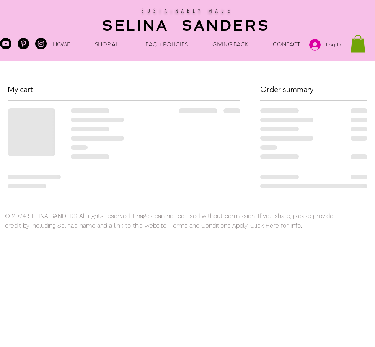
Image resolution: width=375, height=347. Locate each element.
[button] (358, 44)
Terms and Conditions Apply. (208, 225)
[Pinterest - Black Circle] (23, 43)
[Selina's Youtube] (5, 43)
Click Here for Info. (276, 225)
